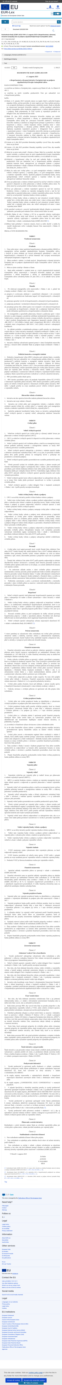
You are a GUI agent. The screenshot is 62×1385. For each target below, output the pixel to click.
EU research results (7, 1251)
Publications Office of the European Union (30, 1195)
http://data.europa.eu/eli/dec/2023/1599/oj (18, 46)
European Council (7, 1315)
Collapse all (56, 49)
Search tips (16, 23)
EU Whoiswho (6, 1253)
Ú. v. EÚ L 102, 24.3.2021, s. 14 (34, 1167)
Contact (4, 1205)
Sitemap (4, 1207)
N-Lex (3, 1259)
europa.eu (15, 1270)
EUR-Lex (7, 9)
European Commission (8, 1319)
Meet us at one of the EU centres (11, 1284)
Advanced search (55, 23)
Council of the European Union (10, 1317)
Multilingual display (9, 56)
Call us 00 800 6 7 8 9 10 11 (10, 1278)
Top (5, 1179)
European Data (6, 1246)
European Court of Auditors (9, 1325)
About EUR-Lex (6, 1235)
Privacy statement (7, 1228)
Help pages (5, 1203)
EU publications (6, 1255)
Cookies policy (6, 1223)
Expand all (48, 49)
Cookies (4, 1305)
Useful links (5, 1239)
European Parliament (8, 1312)
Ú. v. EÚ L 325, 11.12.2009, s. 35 (13, 1175)
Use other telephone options (10, 1280)
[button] (31, 1383)
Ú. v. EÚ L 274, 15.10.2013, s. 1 (28, 1171)
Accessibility (5, 1226)
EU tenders (5, 1248)
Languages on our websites (10, 1299)
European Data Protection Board (11, 1340)
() (48, 218)
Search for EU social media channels (12, 1292)
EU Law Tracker (6, 1261)
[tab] (31, 52)
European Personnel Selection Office (12, 1342)
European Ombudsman (8, 1336)
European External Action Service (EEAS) (13, 1327)
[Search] (59, 19)
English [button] (58, 4)
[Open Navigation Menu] (5, 19)
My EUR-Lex (50, 4)
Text (4, 60)
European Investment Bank (9, 1333)
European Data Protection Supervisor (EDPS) (14, 1338)
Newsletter (5, 1237)
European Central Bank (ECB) (10, 1323)
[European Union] (6, 1267)
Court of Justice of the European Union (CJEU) (15, 1321)
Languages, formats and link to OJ (14, 52)
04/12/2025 (49, 43)
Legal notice (5, 1221)
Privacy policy (6, 1301)
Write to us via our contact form (11, 1282)
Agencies (4, 1346)
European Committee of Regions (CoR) (13, 1331)
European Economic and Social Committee (14, 1329)
